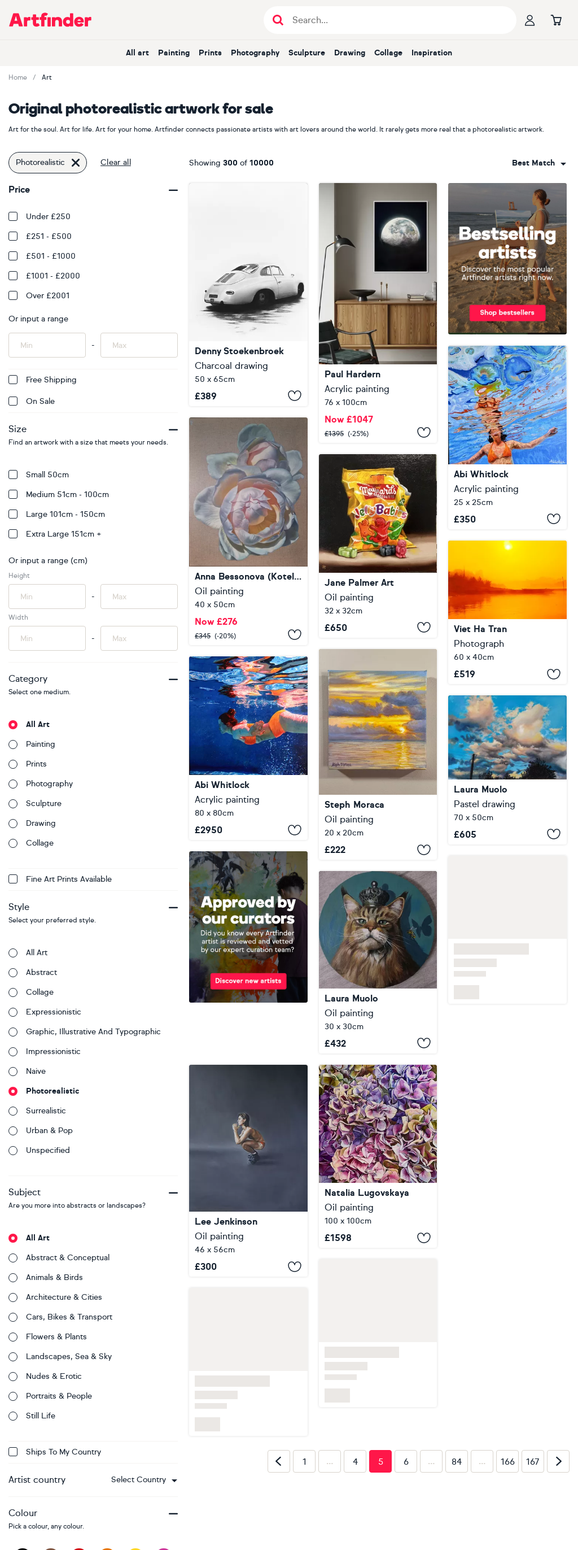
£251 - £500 (40, 236)
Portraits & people (50, 1396)
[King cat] (378, 962)
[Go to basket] (556, 20)
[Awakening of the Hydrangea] (378, 1156)
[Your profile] (530, 20)
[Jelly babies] (378, 546)
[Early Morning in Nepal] (507, 613)
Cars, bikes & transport (60, 1317)
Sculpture (306, 53)
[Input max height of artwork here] (139, 596)
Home (17, 77)
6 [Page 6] (406, 1462)
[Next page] (558, 1461)
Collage (388, 53)
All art (137, 53)
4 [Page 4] (355, 1462)
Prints (210, 53)
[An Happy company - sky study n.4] (507, 769)
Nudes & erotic (45, 1376)
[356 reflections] (248, 294)
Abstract (32, 972)
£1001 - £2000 (44, 276)
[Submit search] (278, 20)
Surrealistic (37, 1111)
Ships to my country (54, 1452)
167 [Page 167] (533, 1462)
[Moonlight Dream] (378, 313)
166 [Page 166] (508, 1462)
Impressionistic (44, 1051)
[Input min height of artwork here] (47, 596)
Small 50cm (38, 475)
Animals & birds (45, 1277)
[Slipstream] (248, 748)
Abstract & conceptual (59, 1257)
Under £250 (39, 216)
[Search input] (396, 20)
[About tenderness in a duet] (248, 531)
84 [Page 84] (457, 1462)
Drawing (349, 53)
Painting (174, 53)
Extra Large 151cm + (55, 534)
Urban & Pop (40, 1130)
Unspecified (39, 1150)
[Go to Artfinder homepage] (50, 20)
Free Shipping (42, 380)
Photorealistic (43, 1091)
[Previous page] (279, 1461)
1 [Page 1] (304, 1462)
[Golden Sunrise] (378, 754)
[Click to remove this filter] (75, 163)
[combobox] (144, 1480)
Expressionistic (44, 1012)
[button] (144, 1480)
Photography (255, 53)
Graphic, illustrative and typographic (84, 1032)
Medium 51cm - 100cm (58, 494)
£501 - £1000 (42, 256)
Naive (27, 1071)
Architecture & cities (55, 1297)
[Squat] (248, 1171)
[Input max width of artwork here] (139, 638)
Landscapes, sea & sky (60, 1356)
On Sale (31, 401)
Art (47, 77)
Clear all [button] (115, 162)
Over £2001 (38, 296)
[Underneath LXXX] (507, 437)
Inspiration (431, 53)
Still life (31, 1416)
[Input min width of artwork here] (47, 638)
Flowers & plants (47, 1337)
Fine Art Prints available (60, 879)
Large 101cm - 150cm (56, 514)
